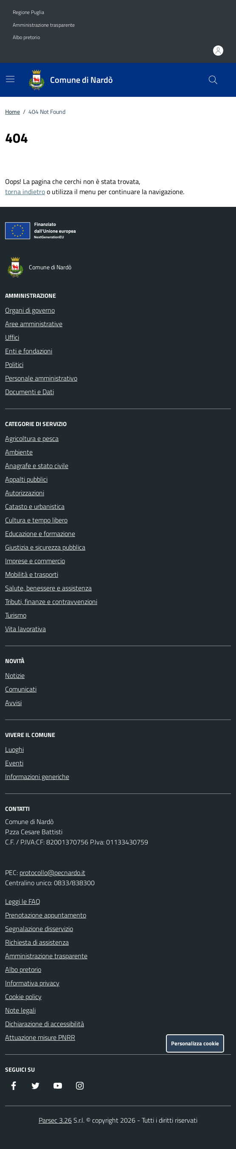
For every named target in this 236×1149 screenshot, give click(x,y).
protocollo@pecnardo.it (52, 872)
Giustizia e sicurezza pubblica (45, 547)
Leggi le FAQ (22, 901)
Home (12, 111)
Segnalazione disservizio (39, 928)
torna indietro (25, 191)
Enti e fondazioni (28, 351)
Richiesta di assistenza (37, 942)
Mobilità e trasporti (31, 574)
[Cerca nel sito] (213, 80)
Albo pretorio (26, 37)
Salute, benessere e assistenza (48, 588)
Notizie (15, 675)
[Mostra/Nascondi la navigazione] (10, 79)
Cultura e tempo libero (36, 520)
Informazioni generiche (37, 776)
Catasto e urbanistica (35, 506)
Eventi (14, 763)
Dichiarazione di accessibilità (44, 1024)
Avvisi (13, 702)
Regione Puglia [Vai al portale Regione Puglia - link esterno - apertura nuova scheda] (28, 12)
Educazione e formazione (40, 533)
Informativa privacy (32, 983)
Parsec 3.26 (55, 1120)
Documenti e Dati (29, 392)
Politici (14, 364)
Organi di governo (30, 310)
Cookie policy (23, 996)
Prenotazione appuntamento (45, 915)
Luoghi (14, 749)
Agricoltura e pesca (32, 438)
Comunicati (21, 689)
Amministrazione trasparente (44, 25)
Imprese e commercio (35, 561)
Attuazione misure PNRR (40, 1037)
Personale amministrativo (41, 378)
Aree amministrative (33, 324)
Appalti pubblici (26, 479)
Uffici (12, 337)
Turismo (15, 615)
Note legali (20, 1010)
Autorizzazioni (24, 493)
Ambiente (19, 452)
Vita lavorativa (25, 629)
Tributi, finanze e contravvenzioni (51, 601)
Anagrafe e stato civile (36, 465)
